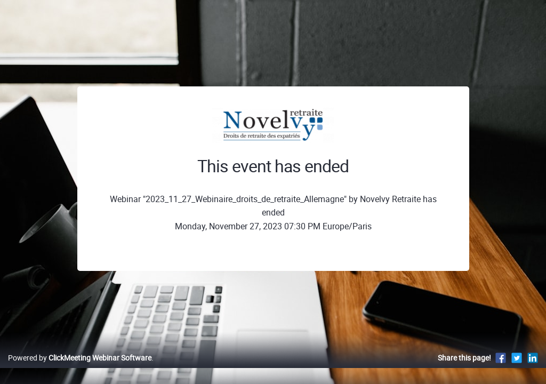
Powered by (79, 369)
